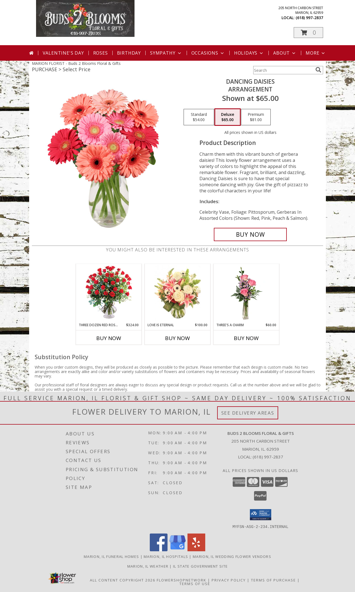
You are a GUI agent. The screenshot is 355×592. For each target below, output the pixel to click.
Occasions (208, 53)
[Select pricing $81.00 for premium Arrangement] (255, 117)
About (284, 53)
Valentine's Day (63, 53)
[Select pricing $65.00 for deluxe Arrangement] (227, 117)
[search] (318, 70)
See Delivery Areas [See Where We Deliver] (247, 413)
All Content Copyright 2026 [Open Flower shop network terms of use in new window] (122, 579)
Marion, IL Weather (147, 565)
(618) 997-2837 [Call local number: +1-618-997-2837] (309, 17)
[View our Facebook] (159, 549)
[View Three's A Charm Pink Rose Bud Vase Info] (246, 293)
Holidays (249, 53)
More (316, 53)
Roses (100, 53)
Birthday (129, 53)
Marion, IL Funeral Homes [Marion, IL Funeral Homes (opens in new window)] (111, 556)
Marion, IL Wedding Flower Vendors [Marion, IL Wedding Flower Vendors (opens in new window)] (232, 556)
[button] (308, 32)
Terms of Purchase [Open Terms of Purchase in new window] (273, 579)
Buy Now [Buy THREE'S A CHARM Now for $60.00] (246, 338)
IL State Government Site (200, 565)
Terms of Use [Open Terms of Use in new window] (194, 583)
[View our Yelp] (196, 549)
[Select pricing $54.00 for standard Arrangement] (199, 117)
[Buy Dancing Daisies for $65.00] (250, 234)
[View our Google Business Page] (177, 549)
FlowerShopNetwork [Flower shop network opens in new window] (181, 579)
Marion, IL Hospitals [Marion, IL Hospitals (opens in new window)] (166, 556)
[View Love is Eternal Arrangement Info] (177, 293)
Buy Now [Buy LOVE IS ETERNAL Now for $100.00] (177, 338)
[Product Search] (283, 70)
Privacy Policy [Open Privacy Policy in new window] (229, 579)
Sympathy (166, 53)
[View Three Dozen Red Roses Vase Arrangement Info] (109, 293)
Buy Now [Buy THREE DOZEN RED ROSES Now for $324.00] (108, 338)
